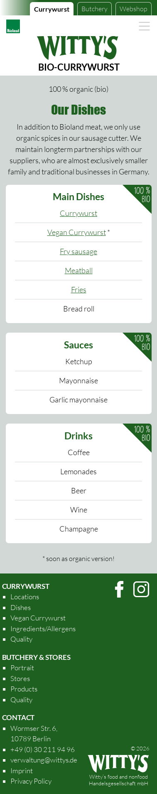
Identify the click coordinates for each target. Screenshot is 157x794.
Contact (18, 717)
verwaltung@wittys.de (43, 759)
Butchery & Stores (36, 657)
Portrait (22, 667)
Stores (20, 678)
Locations (24, 596)
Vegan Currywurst (76, 232)
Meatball (79, 270)
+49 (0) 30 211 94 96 (42, 749)
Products (23, 688)
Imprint (21, 770)
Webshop (133, 9)
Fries (78, 289)
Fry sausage (78, 251)
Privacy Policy (31, 781)
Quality (21, 639)
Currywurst (51, 9)
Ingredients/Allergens (43, 628)
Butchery (94, 9)
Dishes (20, 607)
